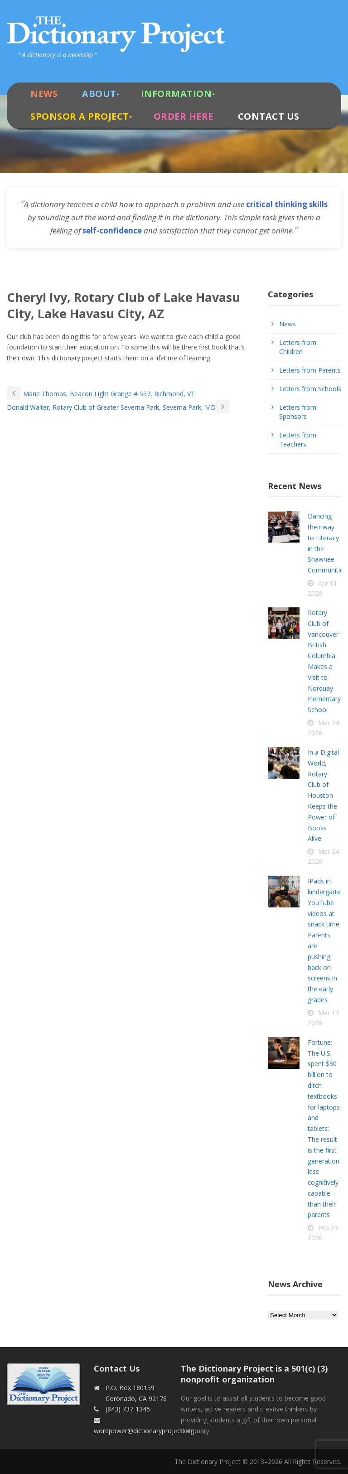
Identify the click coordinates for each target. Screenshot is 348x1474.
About (99, 93)
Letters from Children (297, 347)
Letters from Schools (310, 388)
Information (176, 93)
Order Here (183, 116)
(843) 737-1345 (128, 1409)
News (44, 93)
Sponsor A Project (79, 116)
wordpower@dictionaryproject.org (144, 1430)
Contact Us (269, 116)
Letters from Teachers (297, 439)
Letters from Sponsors (297, 412)
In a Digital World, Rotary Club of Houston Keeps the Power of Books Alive (323, 795)
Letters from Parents (310, 370)
